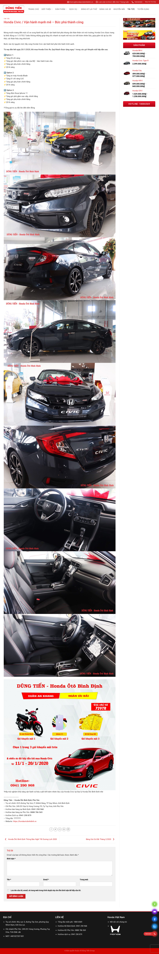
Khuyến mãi (119, 9)
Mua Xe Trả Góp (150, 2)
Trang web (84, 880)
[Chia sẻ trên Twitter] (55, 829)
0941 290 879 (76, 934)
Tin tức (131, 9)
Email (46, 880)
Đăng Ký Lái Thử (89, 9)
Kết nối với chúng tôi (118, 922)
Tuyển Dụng (143, 9)
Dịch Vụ (74, 9)
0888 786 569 (80, 930)
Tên (9, 880)
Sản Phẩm (61, 9)
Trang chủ (33, 9)
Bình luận (11, 859)
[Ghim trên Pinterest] (64, 829)
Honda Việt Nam (116, 917)
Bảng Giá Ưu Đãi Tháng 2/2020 (101, 839)
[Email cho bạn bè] (60, 829)
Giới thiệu (47, 9)
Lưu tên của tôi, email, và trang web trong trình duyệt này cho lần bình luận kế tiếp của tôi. (46, 890)
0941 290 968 (81, 926)
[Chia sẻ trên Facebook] (51, 829)
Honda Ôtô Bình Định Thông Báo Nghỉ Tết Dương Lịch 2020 (30, 839)
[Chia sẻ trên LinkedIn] (68, 829)
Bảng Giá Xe (105, 9)
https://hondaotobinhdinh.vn (24, 821)
